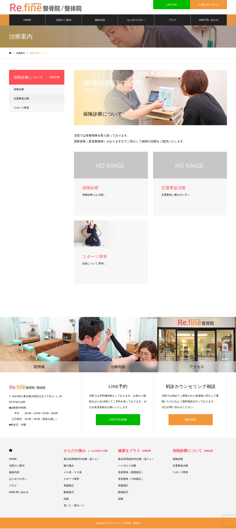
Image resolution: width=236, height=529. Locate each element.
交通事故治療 (21, 98)
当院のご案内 (63, 20)
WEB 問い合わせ (208, 20)
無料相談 (191, 420)
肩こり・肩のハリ (74, 505)
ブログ (172, 20)
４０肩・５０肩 (73, 472)
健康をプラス (134, 451)
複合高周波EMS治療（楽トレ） (82, 459)
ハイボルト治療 (127, 465)
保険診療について (193, 451)
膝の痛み (69, 465)
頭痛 (66, 499)
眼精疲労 (69, 492)
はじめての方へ (136, 20)
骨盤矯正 (69, 485)
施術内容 (100, 20)
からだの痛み (85, 451)
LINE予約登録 (118, 420)
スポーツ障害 (21, 108)
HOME (27, 20)
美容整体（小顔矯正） (131, 479)
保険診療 (19, 89)
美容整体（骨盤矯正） (131, 472)
